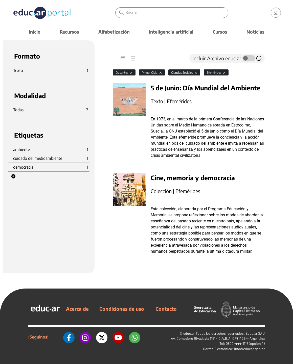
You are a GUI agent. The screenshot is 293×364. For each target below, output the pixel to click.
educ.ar (189, 333)
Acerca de (77, 309)
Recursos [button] (69, 32)
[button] (13, 176)
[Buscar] (176, 13)
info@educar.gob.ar (249, 349)
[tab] (123, 58)
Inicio (34, 32)
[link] (276, 13)
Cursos (220, 32)
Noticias (255, 32)
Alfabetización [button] (114, 32)
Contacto (166, 309)
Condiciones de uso (121, 309)
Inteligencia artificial (171, 32)
